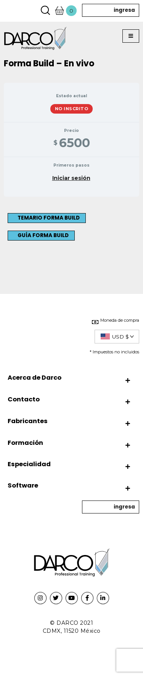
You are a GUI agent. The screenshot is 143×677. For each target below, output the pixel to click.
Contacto (24, 399)
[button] (130, 36)
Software (23, 485)
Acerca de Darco (34, 377)
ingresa (124, 10)
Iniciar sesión (71, 178)
